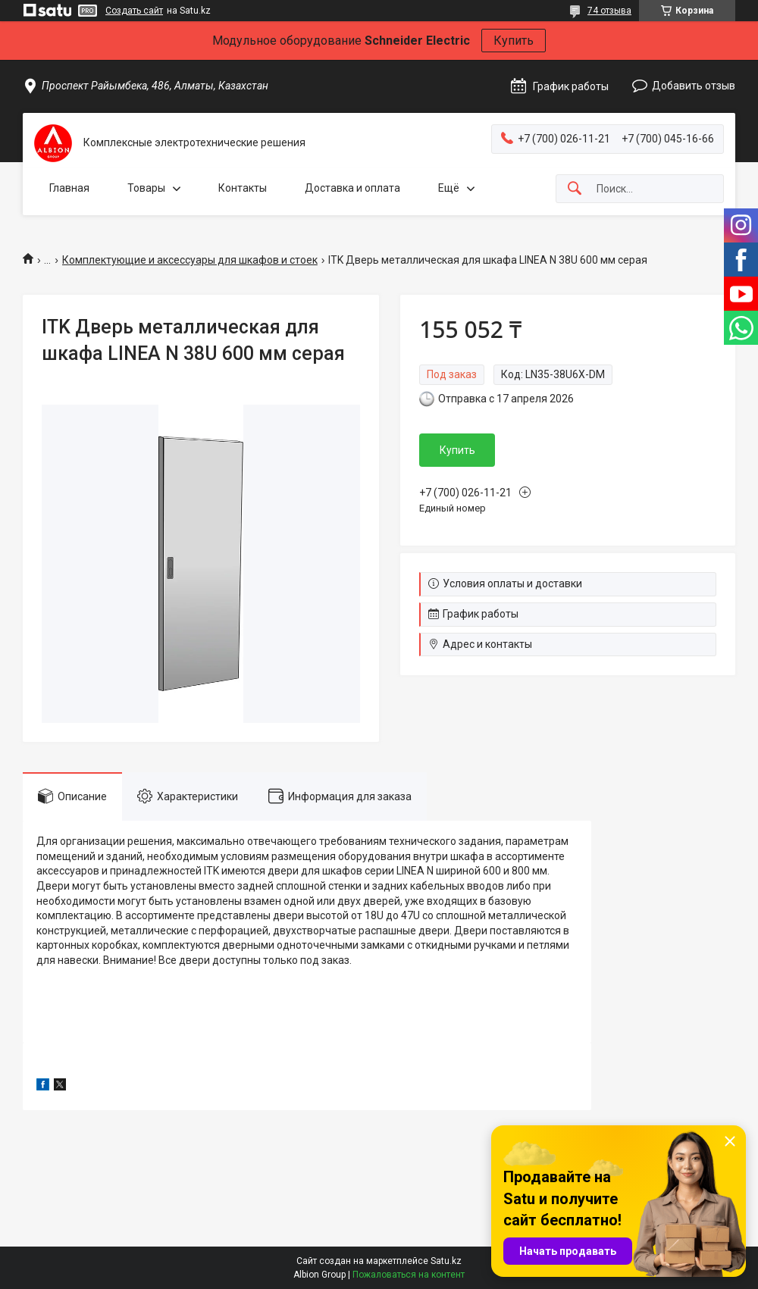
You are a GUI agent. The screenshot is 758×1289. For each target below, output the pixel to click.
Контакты (242, 188)
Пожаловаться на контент (408, 1274)
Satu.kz (446, 1261)
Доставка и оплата (352, 188)
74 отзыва (609, 10)
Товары (146, 188)
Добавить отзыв (693, 86)
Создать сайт (134, 10)
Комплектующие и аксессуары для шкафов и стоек (190, 260)
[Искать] (574, 189)
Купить (513, 40)
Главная (69, 188)
